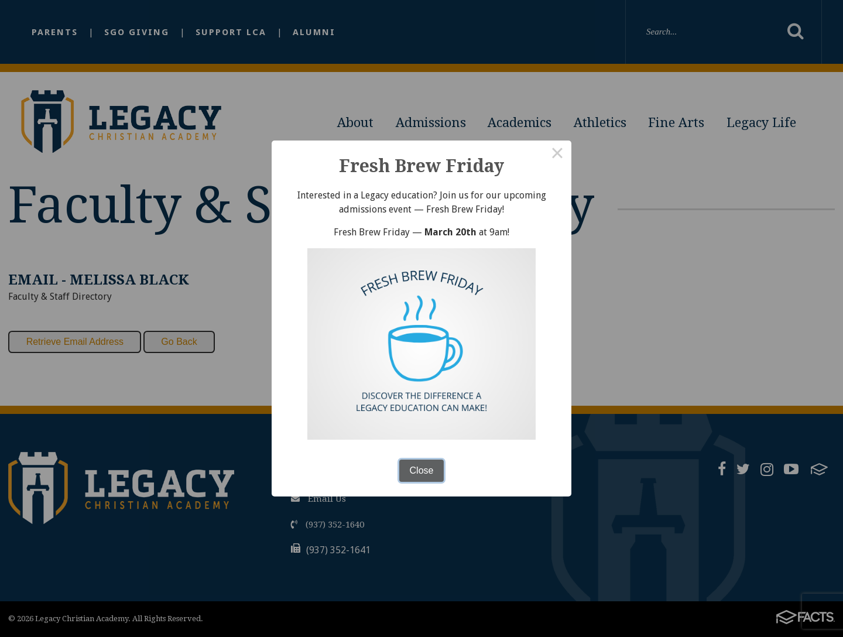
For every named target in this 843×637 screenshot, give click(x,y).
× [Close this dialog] (557, 155)
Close (422, 470)
